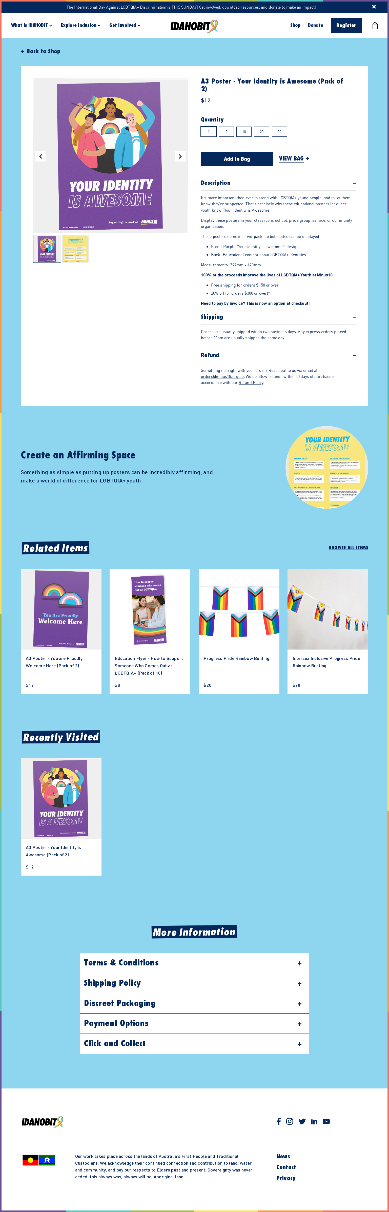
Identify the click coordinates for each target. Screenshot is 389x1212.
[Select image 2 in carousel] (75, 249)
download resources (240, 7)
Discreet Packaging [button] (120, 1003)
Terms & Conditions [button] (121, 963)
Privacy (286, 1178)
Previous (40, 156)
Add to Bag (237, 159)
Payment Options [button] (116, 1023)
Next (180, 156)
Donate (315, 25)
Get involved (209, 7)
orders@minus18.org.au (222, 376)
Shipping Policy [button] (112, 983)
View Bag (291, 158)
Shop (295, 25)
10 (244, 131)
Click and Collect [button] (115, 1044)
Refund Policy (251, 382)
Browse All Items (348, 548)
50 (279, 131)
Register (346, 25)
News (283, 1156)
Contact (286, 1167)
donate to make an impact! (292, 7)
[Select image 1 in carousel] (47, 249)
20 (261, 131)
